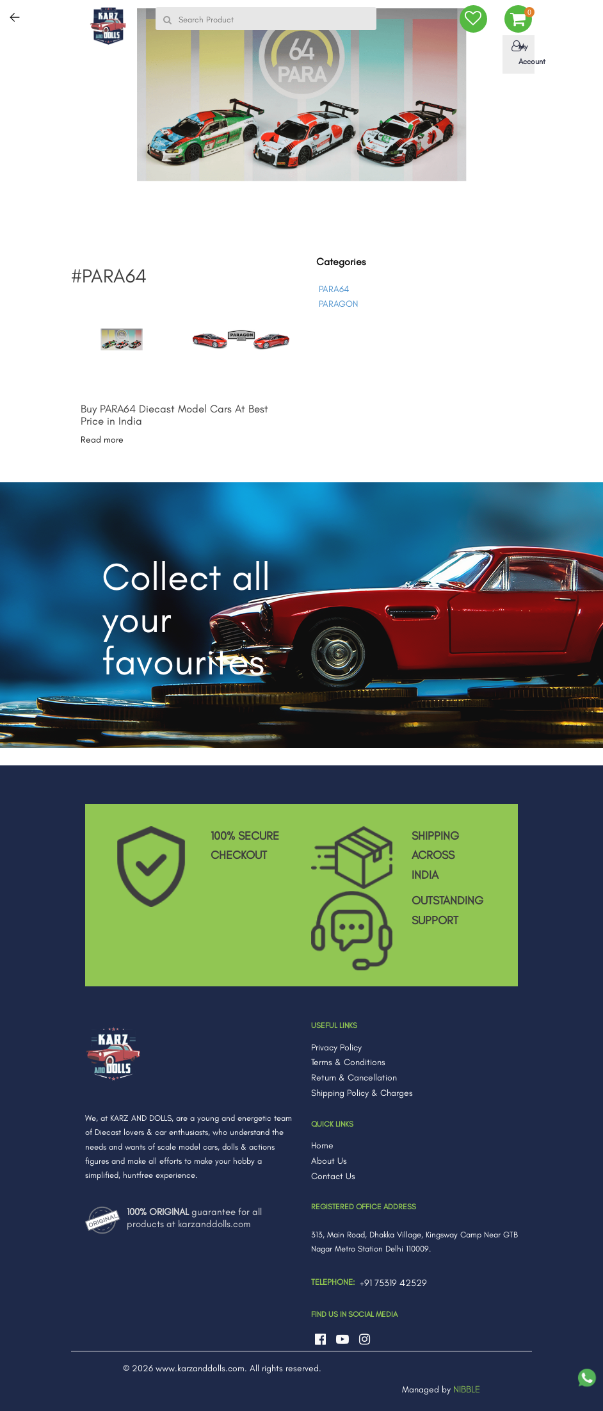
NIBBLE (466, 1389)
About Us (329, 1160)
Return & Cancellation (354, 1077)
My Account (521, 53)
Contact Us (333, 1176)
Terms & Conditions (348, 1062)
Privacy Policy (336, 1047)
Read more (102, 439)
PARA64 (334, 289)
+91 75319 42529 (393, 1283)
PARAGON (338, 303)
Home (322, 1145)
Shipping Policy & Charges (362, 1093)
